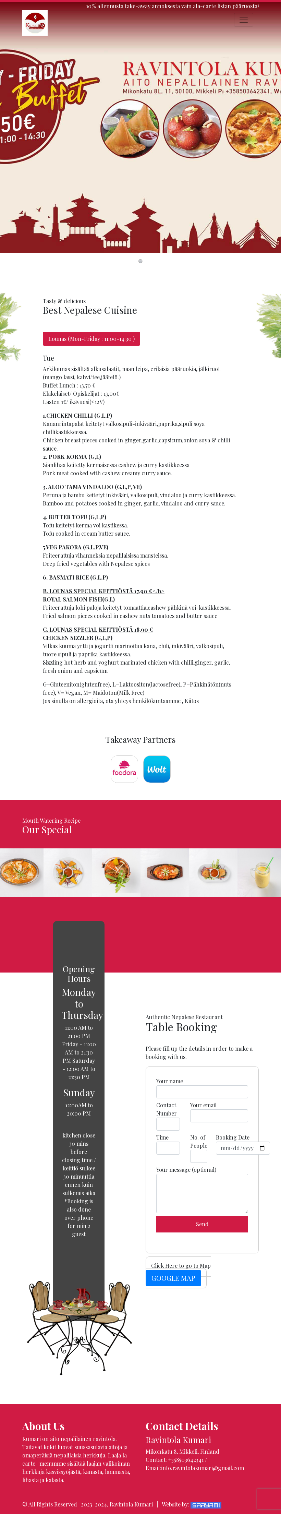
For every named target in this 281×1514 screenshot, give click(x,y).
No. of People (198, 1148)
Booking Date (243, 1144)
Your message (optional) (202, 1189)
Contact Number (168, 1116)
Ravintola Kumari (131, 1504)
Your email (219, 1111)
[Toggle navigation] (243, 20)
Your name (202, 1087)
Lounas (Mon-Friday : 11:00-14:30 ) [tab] (91, 338)
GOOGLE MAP (173, 1278)
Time (168, 1144)
